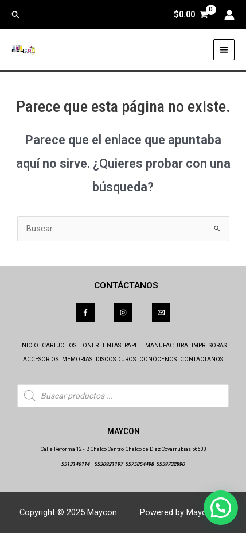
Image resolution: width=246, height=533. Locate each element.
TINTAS (111, 345)
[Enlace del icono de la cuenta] (229, 15)
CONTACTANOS (201, 359)
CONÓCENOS (158, 359)
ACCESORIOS (40, 359)
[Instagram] (123, 312)
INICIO (29, 345)
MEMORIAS (77, 359)
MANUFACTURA (166, 345)
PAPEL (133, 345)
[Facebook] (85, 312)
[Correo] (161, 312)
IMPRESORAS (209, 345)
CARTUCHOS (59, 345)
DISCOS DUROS (116, 359)
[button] (16, 15)
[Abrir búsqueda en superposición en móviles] (123, 395)
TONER (89, 345)
